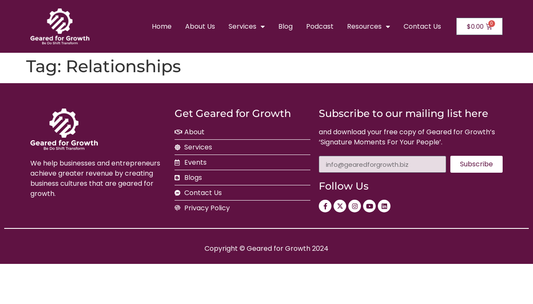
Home (162, 26)
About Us (200, 26)
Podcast (320, 26)
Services (247, 26)
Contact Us (422, 26)
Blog (285, 26)
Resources (368, 26)
